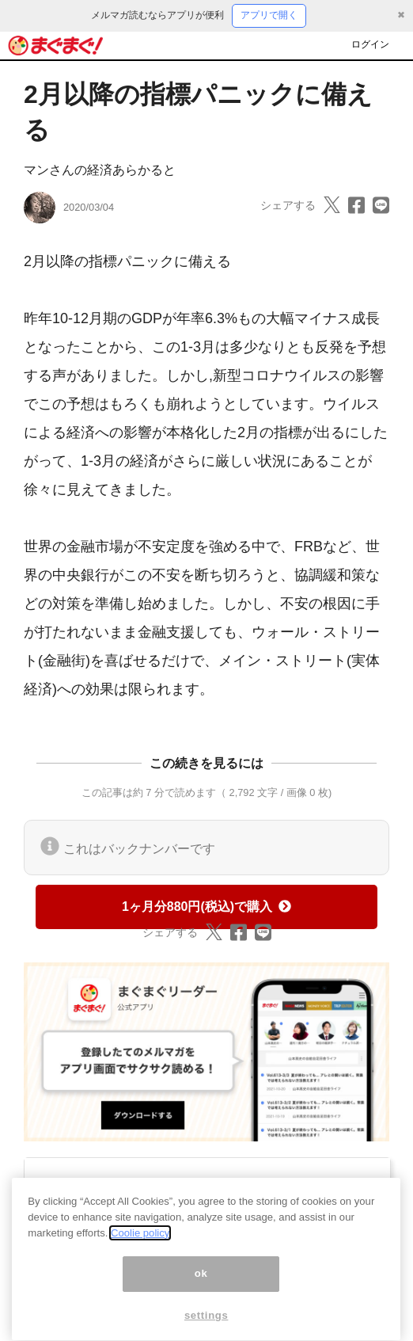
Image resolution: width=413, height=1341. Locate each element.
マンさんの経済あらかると (100, 170)
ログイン (370, 44)
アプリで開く (269, 15)
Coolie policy (140, 1244)
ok (201, 1285)
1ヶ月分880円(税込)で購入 (206, 906)
